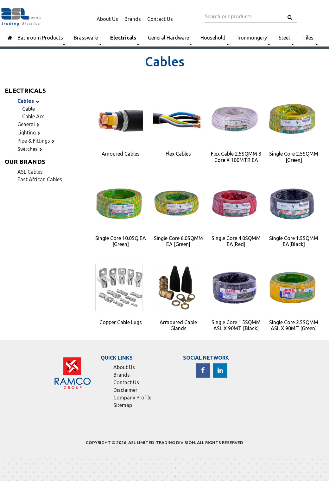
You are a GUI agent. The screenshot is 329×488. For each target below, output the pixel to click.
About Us (107, 19)
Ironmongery (252, 37)
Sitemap (122, 405)
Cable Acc (33, 116)
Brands (132, 19)
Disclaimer (125, 390)
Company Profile (132, 397)
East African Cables (39, 179)
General (29, 124)
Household (212, 37)
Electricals (123, 37)
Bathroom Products (40, 37)
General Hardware (168, 37)
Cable (28, 109)
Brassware (86, 37)
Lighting (29, 132)
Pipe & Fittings (36, 141)
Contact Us (160, 19)
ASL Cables (30, 172)
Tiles (307, 37)
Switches (30, 149)
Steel (284, 37)
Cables (29, 101)
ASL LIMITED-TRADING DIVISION (161, 442)
